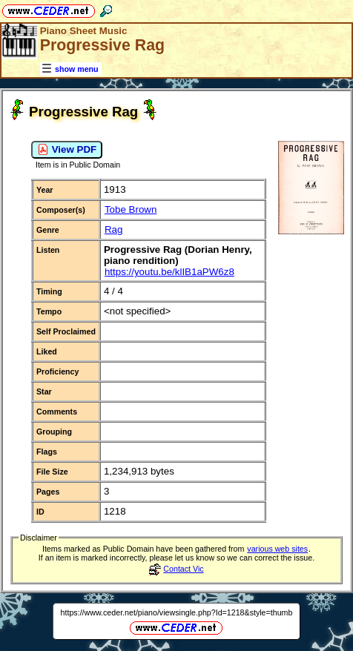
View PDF (66, 150)
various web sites (277, 548)
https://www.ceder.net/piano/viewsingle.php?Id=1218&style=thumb (177, 612)
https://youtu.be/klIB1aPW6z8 (169, 271)
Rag (113, 229)
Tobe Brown (130, 209)
